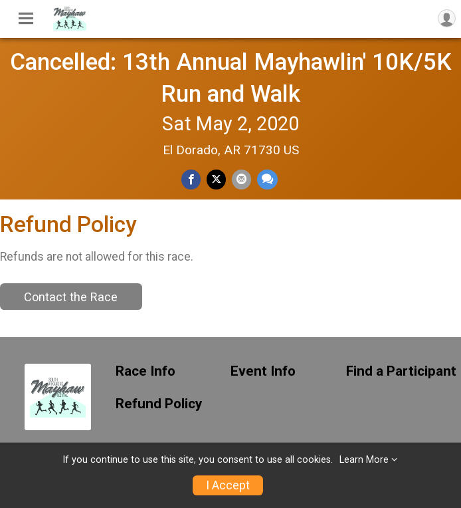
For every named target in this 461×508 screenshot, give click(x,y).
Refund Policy (159, 404)
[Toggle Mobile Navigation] (26, 18)
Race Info (145, 371)
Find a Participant (401, 371)
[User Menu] (447, 18)
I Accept (228, 485)
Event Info (263, 371)
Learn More (364, 459)
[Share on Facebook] (191, 179)
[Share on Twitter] (216, 179)
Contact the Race (71, 297)
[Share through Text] (267, 179)
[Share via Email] (241, 179)
